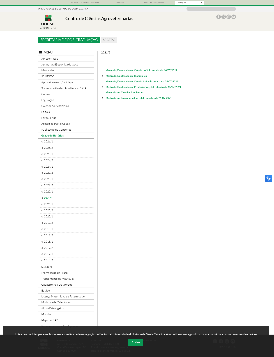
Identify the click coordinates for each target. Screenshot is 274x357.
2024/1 (48, 166)
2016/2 (48, 260)
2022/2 (48, 185)
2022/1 (48, 191)
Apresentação (49, 58)
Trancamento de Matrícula (57, 278)
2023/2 (48, 172)
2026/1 (48, 141)
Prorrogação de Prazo (54, 272)
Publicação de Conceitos (56, 129)
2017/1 (48, 254)
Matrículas (47, 70)
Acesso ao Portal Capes (55, 123)
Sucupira (46, 266)
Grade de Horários (52, 135)
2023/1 (48, 179)
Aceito (136, 342)
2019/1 (48, 229)
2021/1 (48, 204)
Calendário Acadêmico (55, 105)
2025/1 (48, 154)
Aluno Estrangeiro (52, 308)
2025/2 (48, 147)
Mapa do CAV (49, 320)
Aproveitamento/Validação (57, 82)
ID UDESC (47, 76)
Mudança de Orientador (56, 302)
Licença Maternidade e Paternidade (63, 296)
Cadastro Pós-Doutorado (57, 284)
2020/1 (48, 216)
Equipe (45, 290)
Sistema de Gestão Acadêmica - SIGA (63, 88)
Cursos (45, 94)
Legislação (47, 100)
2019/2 (48, 222)
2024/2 (48, 160)
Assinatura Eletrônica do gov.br (60, 64)
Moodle (46, 314)
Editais (45, 111)
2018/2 (48, 235)
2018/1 (48, 241)
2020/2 (48, 210)
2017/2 (48, 247)
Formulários (48, 117)
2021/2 (48, 197)
